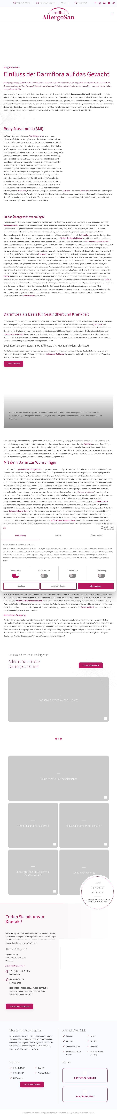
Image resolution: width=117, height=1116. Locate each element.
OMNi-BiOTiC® (19, 1068)
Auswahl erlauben (58, 586)
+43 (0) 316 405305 (23, 3)
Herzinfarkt (21, 190)
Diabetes (66, 190)
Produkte (69, 1041)
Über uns (69, 1036)
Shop (63, 3)
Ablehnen (21, 586)
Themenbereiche (73, 1046)
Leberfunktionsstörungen (14, 334)
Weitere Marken (44, 1073)
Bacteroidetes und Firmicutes (96, 241)
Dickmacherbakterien (85, 492)
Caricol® (41, 1068)
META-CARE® (18, 1078)
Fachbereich (82, 3)
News (93, 1036)
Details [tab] (58, 535)
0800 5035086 (16, 979)
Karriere (94, 1046)
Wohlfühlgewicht (36, 136)
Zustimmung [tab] (20, 535)
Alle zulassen (95, 586)
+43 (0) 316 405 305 (19, 971)
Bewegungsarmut (11, 225)
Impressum (53, 1112)
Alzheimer (85, 190)
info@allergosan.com (47, 3)
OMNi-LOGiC (18, 1073)
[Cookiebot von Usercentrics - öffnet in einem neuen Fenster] (103, 528)
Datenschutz (63, 1112)
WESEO (91, 1112)
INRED (78, 1112)
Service (94, 1041)
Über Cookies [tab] (96, 535)
